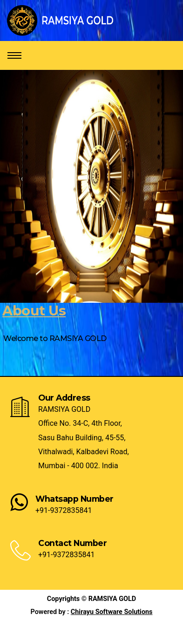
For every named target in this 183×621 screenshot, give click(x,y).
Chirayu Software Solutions (112, 612)
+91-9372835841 (63, 510)
